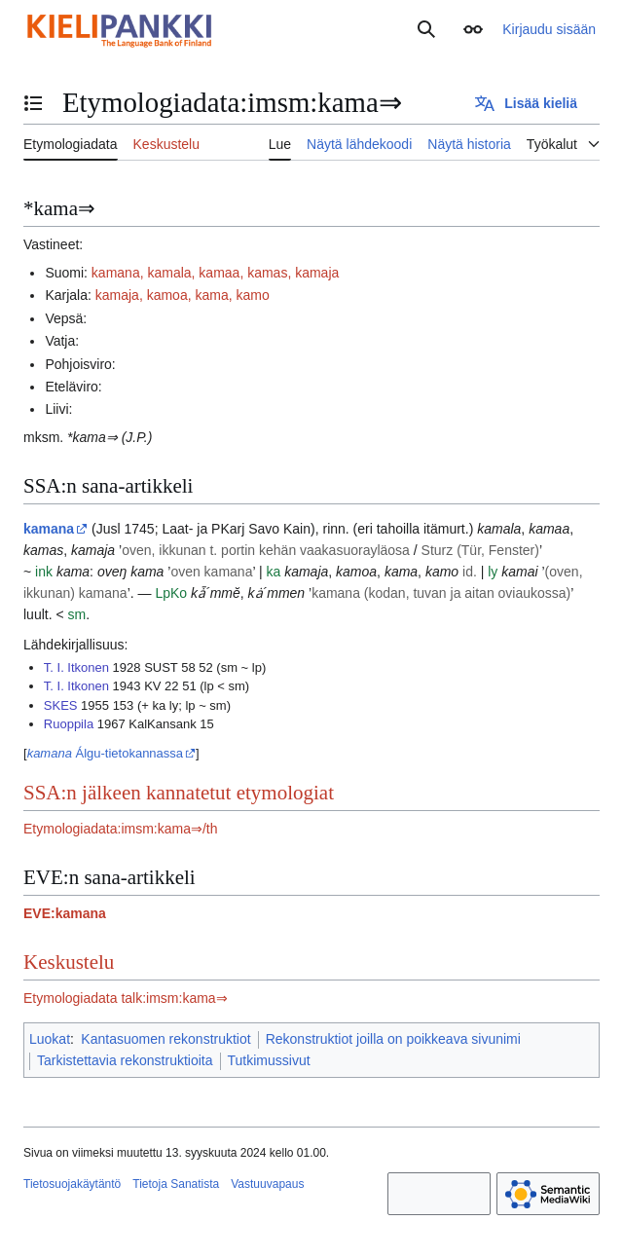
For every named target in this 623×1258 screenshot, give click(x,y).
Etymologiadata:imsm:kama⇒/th (120, 828)
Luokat (49, 1039)
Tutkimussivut (269, 1060)
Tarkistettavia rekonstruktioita (125, 1060)
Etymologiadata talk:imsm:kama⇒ (125, 998)
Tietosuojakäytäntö (72, 1184)
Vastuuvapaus (267, 1184)
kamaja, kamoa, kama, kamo (182, 295)
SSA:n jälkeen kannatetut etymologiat (178, 792)
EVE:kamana (64, 913)
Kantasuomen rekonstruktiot (165, 1039)
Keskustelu (68, 962)
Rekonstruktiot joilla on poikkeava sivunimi (393, 1039)
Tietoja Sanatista (175, 1184)
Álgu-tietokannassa (105, 753)
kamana (48, 528)
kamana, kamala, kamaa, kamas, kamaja (215, 272)
